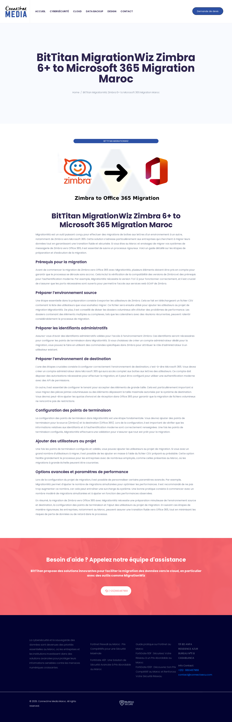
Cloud (77, 11)
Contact (127, 11)
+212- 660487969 (188, 670)
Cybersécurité (59, 11)
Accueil (40, 11)
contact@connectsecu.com (195, 674)
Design (111, 11)
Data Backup (94, 11)
